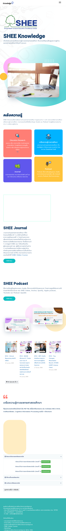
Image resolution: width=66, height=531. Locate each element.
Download (45, 462)
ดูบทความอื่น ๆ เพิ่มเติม (11, 490)
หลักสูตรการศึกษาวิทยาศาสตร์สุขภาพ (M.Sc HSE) (18, 530)
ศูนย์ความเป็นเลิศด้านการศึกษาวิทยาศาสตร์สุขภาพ (18, 525)
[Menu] (60, 2)
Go (17, 152)
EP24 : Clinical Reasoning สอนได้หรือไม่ (10, 358)
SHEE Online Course (20, 255)
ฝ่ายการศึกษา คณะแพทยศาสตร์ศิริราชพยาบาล (17, 523)
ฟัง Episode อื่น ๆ (12, 382)
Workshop (7, 528)
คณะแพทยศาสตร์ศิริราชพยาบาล (13, 521)
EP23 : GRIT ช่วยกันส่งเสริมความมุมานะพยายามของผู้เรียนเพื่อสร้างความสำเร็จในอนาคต (40, 360)
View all (9, 261)
